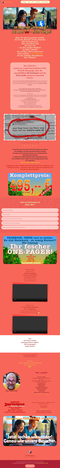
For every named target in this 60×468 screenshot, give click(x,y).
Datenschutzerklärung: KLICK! (42, 463)
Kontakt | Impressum (45, 1)
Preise (32, 1)
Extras (28, 1)
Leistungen (24, 1)
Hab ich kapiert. (30, 466)
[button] (30, 210)
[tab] (30, 210)
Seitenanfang (37, 1)
